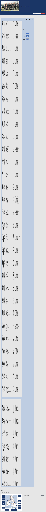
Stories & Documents (29, 12)
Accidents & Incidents (6, 12)
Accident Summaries (4, 492)
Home (2, 12)
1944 (8, 492)
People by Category (22, 12)
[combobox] (37, 13)
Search (43, 13)
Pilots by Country (12, 12)
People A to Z (17, 12)
